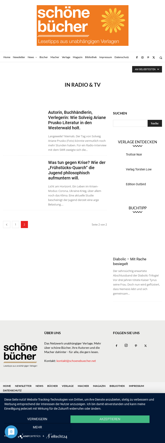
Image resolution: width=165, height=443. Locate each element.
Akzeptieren (82, 428)
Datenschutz (12, 390)
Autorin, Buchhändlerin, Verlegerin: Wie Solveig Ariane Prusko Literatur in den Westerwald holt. (77, 120)
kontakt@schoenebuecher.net (76, 361)
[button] (161, 58)
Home (7, 385)
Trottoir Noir (134, 154)
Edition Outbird (136, 184)
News (39, 385)
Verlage (68, 385)
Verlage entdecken (137, 142)
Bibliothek (117, 385)
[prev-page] (6, 224)
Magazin (99, 385)
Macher (83, 385)
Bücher (52, 385)
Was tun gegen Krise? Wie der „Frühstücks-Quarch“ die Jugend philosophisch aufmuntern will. (76, 170)
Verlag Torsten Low (139, 169)
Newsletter (23, 385)
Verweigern (28, 428)
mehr (137, 428)
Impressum (136, 385)
